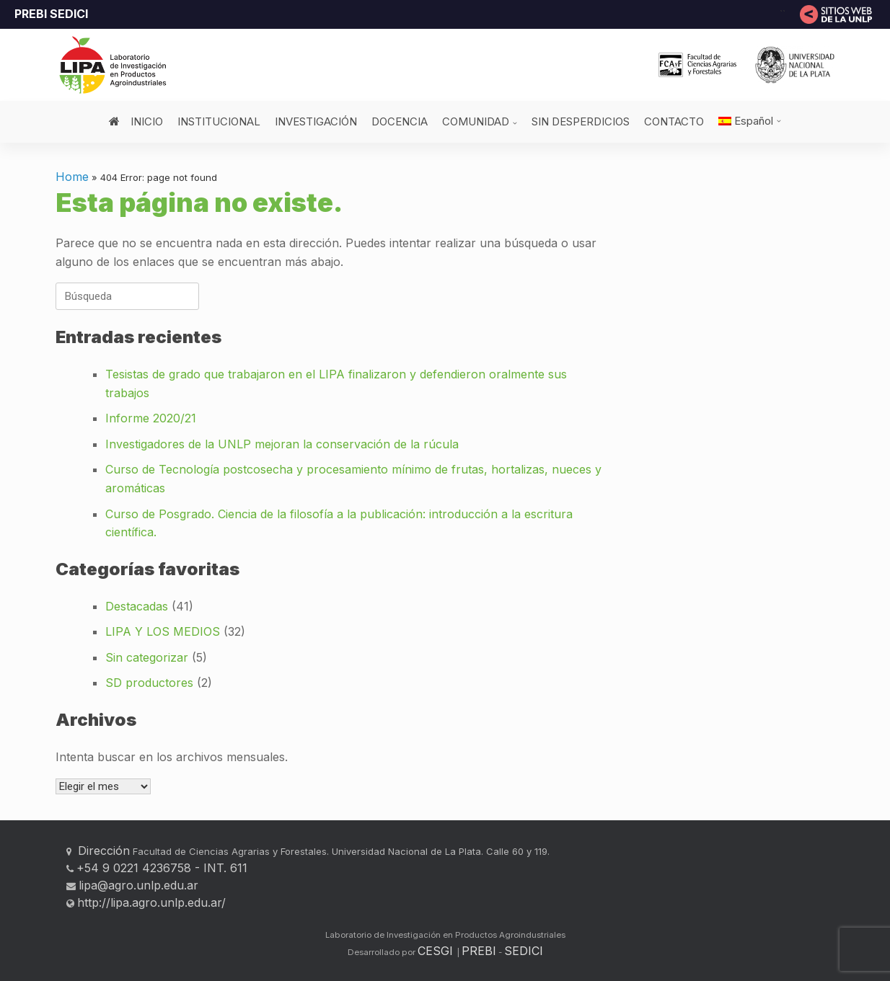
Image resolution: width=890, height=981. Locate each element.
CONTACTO (674, 121)
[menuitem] (750, 121)
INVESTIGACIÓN (316, 121)
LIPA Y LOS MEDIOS (162, 631)
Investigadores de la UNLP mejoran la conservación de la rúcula (282, 444)
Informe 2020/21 (150, 418)
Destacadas (136, 606)
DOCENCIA (399, 121)
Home (72, 176)
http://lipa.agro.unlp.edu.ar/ (151, 902)
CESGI (437, 951)
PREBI (479, 951)
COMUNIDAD (475, 121)
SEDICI (523, 951)
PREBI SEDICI (51, 13)
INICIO (136, 121)
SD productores (149, 682)
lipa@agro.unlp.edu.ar (138, 885)
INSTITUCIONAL (218, 121)
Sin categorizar (146, 657)
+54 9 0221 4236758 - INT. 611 (161, 868)
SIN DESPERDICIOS (581, 121)
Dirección (102, 850)
